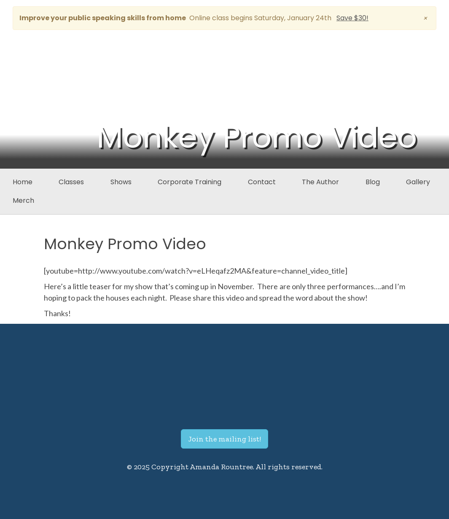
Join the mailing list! (224, 439)
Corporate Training (189, 182)
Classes (71, 182)
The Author (320, 182)
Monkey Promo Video (125, 244)
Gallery (418, 182)
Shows (121, 182)
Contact (262, 182)
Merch (23, 200)
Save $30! (352, 18)
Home (22, 182)
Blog (373, 182)
